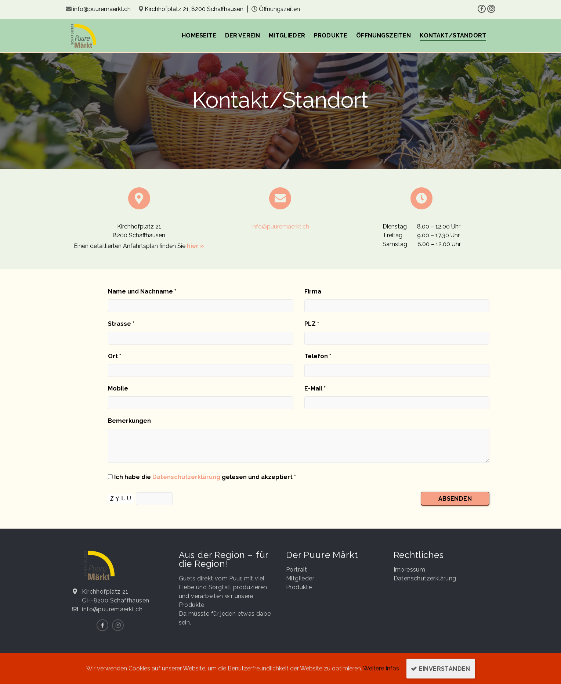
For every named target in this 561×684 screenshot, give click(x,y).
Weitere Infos (381, 668)
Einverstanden (444, 668)
